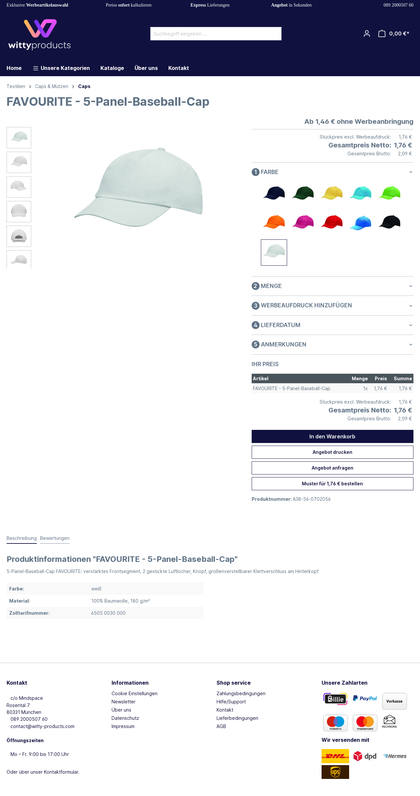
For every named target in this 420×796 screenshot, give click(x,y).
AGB (221, 726)
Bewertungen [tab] (55, 538)
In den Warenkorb (332, 436)
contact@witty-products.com (40, 726)
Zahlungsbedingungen (241, 693)
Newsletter (124, 701)
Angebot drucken (332, 452)
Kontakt (225, 710)
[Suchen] (274, 33)
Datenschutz (125, 718)
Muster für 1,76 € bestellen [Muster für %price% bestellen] (332, 483)
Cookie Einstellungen (135, 693)
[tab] (22, 538)
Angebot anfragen (332, 468)
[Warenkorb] (393, 33)
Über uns (121, 710)
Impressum (123, 726)
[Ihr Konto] (366, 33)
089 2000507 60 (397, 5)
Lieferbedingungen (237, 718)
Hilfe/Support (231, 701)
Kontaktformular (61, 772)
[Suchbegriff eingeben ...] (208, 33)
